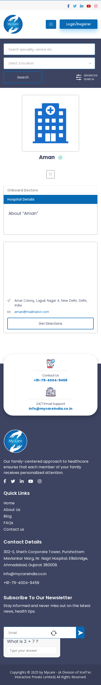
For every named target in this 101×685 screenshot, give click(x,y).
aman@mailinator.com (31, 311)
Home (9, 503)
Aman (47, 157)
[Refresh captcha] (54, 633)
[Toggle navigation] (51, 24)
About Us (12, 509)
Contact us (14, 529)
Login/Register (78, 24)
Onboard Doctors (22, 190)
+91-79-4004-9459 (50, 380)
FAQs (8, 522)
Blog (8, 516)
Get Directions (50, 323)
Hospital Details (20, 199)
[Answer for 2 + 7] (32, 650)
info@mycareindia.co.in (50, 408)
